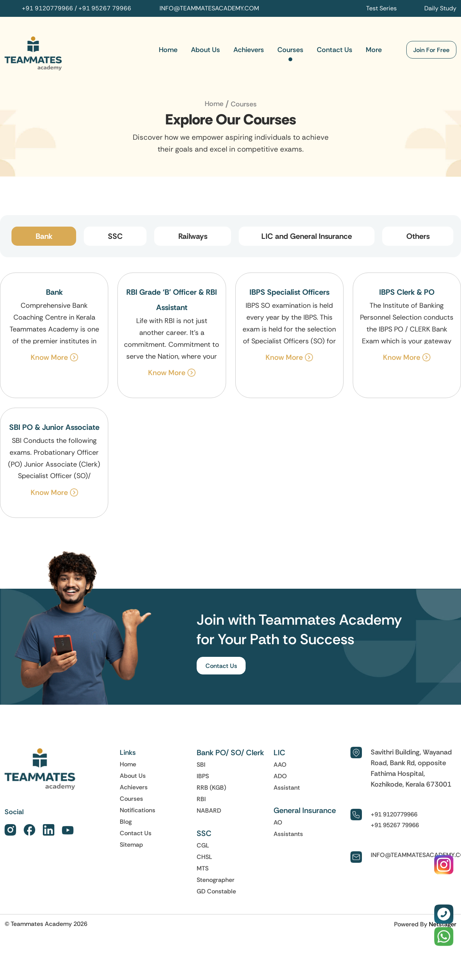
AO (278, 822)
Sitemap (131, 845)
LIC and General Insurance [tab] (306, 236)
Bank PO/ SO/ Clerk (230, 753)
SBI (201, 765)
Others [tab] (418, 236)
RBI (201, 799)
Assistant (287, 788)
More (374, 50)
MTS (203, 868)
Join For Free (431, 50)
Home (168, 50)
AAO (280, 765)
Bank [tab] (44, 236)
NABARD (209, 811)
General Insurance (305, 810)
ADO (280, 776)
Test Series (381, 8)
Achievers (248, 50)
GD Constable (216, 891)
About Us (205, 50)
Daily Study (440, 8)
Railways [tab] (192, 236)
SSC (204, 833)
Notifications (137, 810)
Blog (126, 822)
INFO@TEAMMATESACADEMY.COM (209, 8)
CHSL (204, 857)
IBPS (203, 776)
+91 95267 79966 (104, 8)
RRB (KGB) (211, 788)
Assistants (288, 834)
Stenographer (216, 880)
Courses (290, 50)
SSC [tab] (115, 236)
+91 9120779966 (47, 8)
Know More (54, 357)
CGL (203, 845)
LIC (279, 753)
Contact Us (334, 50)
